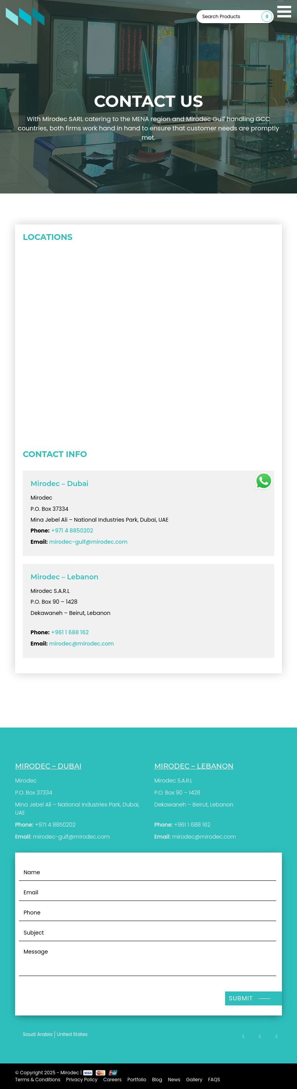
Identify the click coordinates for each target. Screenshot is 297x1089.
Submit (241, 998)
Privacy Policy (81, 1079)
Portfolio (136, 1079)
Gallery (194, 1079)
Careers (112, 1079)
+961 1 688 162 (70, 632)
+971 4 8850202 (72, 530)
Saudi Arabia (38, 1034)
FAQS (214, 1079)
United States (72, 1034)
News (174, 1079)
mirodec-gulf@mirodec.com (88, 542)
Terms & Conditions (37, 1079)
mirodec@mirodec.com (81, 643)
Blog (157, 1079)
